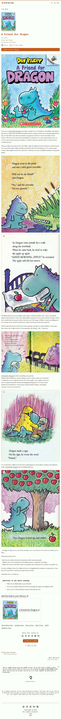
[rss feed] (30, 715)
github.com (25, 669)
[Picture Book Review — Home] (8, 2)
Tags (30, 713)
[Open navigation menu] (58, 2)
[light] (55, 2)
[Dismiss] (58, 666)
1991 (6, 38)
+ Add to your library (11, 49)
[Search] (51, 2)
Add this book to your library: (14, 596)
